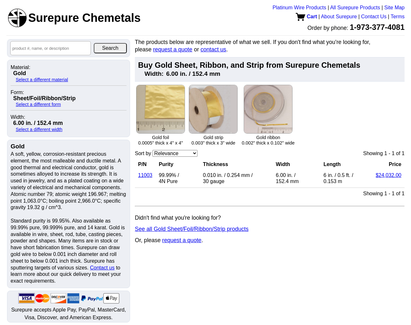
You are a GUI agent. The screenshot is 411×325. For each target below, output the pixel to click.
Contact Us (374, 16)
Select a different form (38, 104)
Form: (17, 92)
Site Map (394, 7)
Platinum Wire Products (299, 7)
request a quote (172, 49)
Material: (20, 67)
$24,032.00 (388, 175)
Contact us (102, 267)
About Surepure (339, 16)
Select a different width (39, 129)
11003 (145, 175)
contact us (213, 49)
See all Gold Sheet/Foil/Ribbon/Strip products (192, 229)
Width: (18, 117)
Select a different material (42, 79)
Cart (306, 16)
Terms (397, 16)
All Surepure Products (355, 7)
